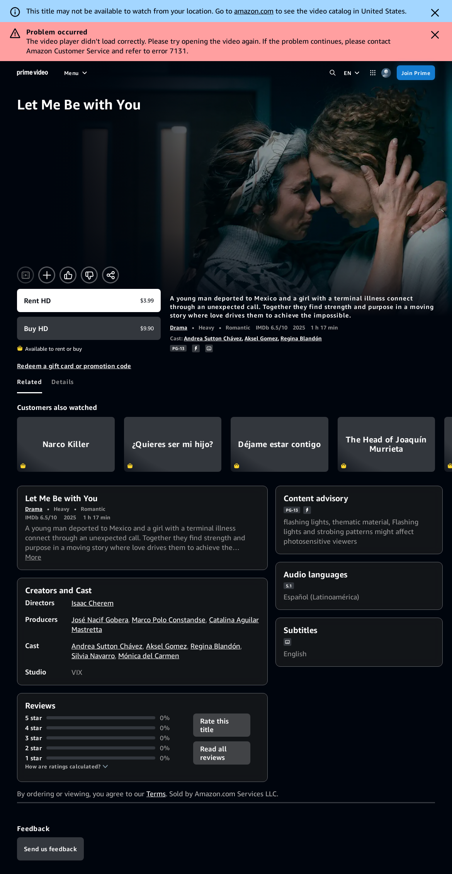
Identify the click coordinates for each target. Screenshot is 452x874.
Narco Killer (66, 444)
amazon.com (254, 11)
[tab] (29, 381)
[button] (66, 766)
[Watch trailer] (25, 274)
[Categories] (372, 73)
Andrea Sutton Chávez (213, 338)
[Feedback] (50, 848)
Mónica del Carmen (148, 655)
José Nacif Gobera (99, 619)
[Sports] (156, 72)
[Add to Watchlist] (46, 274)
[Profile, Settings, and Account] (386, 73)
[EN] (352, 72)
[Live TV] (208, 72)
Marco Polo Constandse (169, 619)
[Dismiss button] (435, 12)
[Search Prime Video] (332, 73)
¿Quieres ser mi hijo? (173, 444)
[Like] (67, 274)
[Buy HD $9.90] (89, 328)
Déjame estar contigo (279, 444)
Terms (156, 793)
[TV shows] (126, 72)
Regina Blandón (301, 338)
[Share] (110, 274)
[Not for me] (89, 274)
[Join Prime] (416, 72)
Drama (178, 327)
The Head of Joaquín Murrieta (386, 444)
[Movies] (94, 72)
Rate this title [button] (214, 725)
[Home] (32, 73)
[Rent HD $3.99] (89, 300)
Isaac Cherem (92, 603)
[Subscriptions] (252, 72)
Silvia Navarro (93, 655)
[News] (182, 72)
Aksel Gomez (261, 338)
